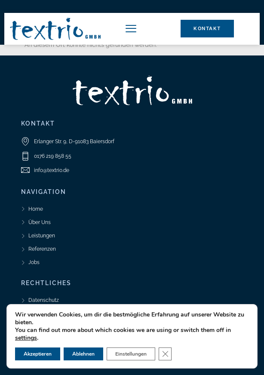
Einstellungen (131, 353)
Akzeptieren (38, 353)
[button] (131, 29)
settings (26, 338)
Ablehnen (83, 353)
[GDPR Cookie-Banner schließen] (165, 353)
